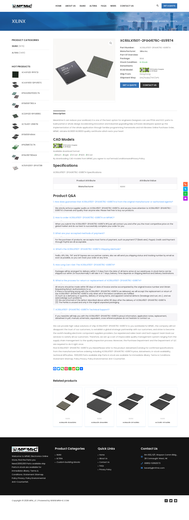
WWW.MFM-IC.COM (59, 514)
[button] (110, 43)
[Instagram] (175, 514)
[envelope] (185, 198)
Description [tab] (59, 127)
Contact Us (105, 476)
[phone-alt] (185, 184)
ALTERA (15, 52)
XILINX (15, 46)
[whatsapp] (185, 193)
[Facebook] (166, 514)
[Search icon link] (158, 6)
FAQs (101, 480)
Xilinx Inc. (144, 51)
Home (102, 469)
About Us (103, 472)
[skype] (185, 189)
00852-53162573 (152, 477)
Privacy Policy (105, 483)
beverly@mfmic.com (154, 482)
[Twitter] (170, 514)
